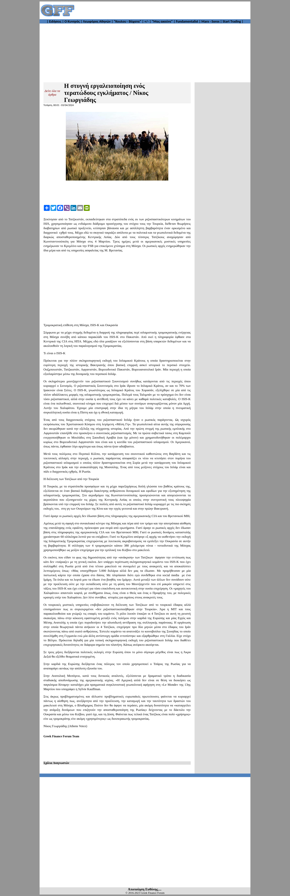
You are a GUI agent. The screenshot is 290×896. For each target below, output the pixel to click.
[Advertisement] (162, 10)
